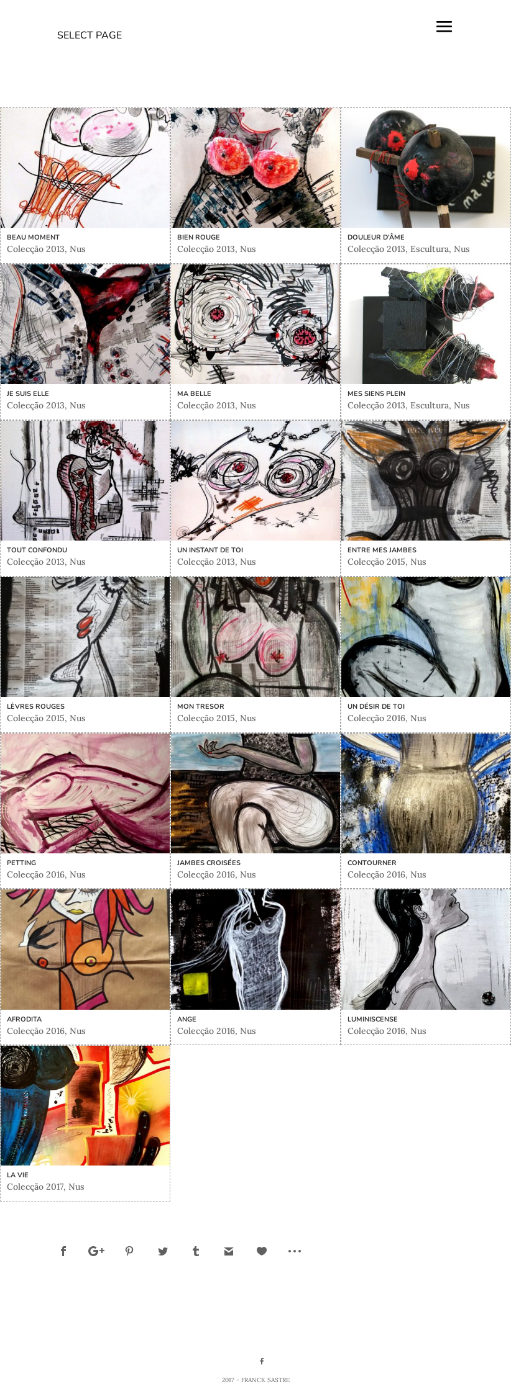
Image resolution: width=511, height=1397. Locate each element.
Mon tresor (200, 706)
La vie (18, 1175)
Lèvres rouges (36, 706)
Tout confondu (37, 550)
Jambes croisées (209, 863)
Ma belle (194, 393)
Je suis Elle (28, 393)
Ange (186, 1019)
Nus (78, 248)
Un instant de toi (210, 550)
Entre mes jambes (382, 550)
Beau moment (33, 237)
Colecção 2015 (376, 561)
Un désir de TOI (376, 706)
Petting (21, 863)
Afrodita (24, 1019)
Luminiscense (373, 1019)
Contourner (372, 863)
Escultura (429, 248)
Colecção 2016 (376, 718)
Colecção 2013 (36, 248)
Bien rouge (198, 237)
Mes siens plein (376, 393)
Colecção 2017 (35, 1186)
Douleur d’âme (376, 237)
